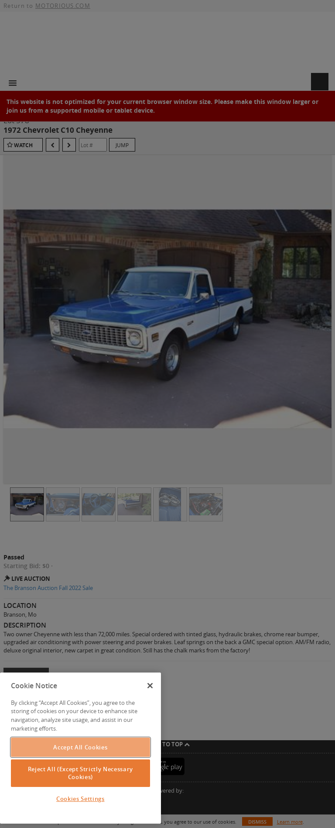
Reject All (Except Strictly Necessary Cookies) (80, 773)
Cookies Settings (80, 799)
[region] (80, 748)
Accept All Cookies (80, 747)
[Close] (150, 685)
